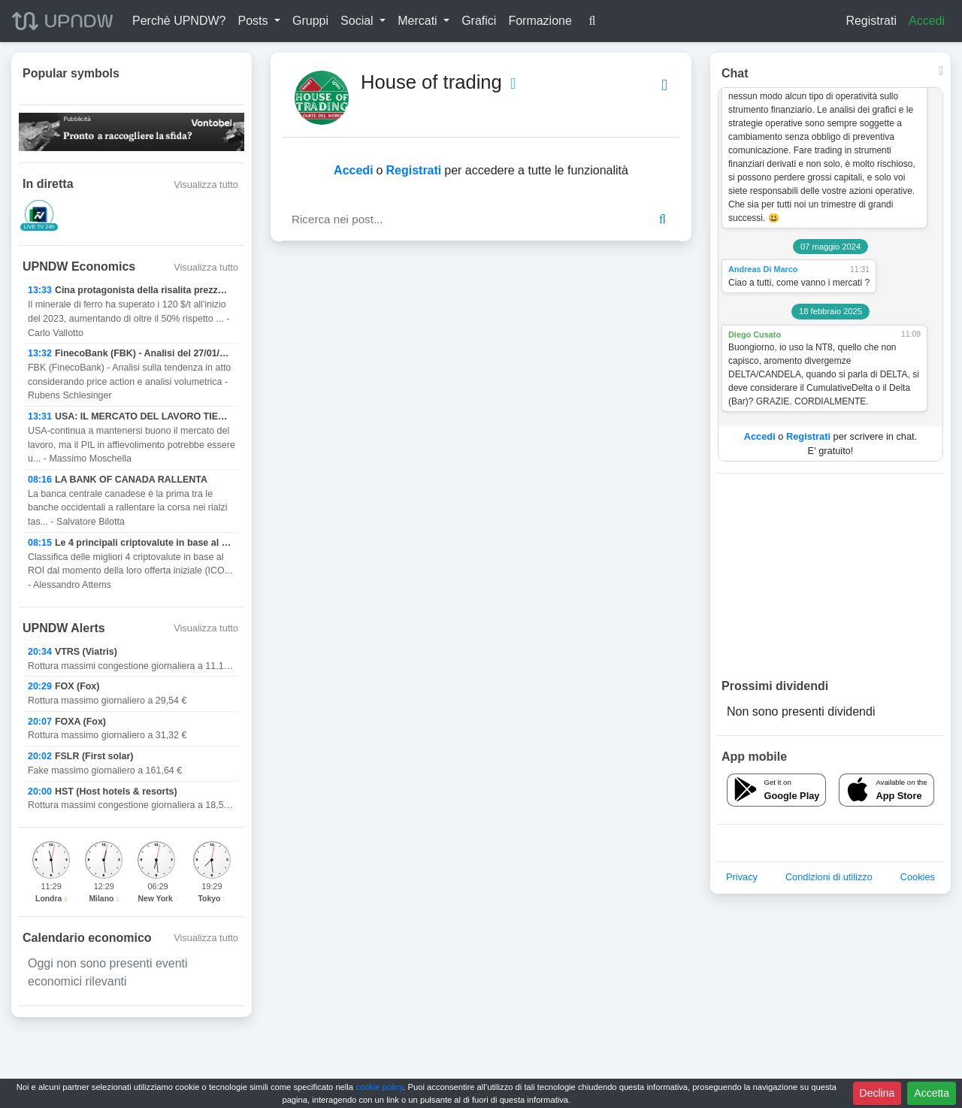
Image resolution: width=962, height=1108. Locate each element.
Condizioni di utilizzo (829, 876)
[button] (258, 21)
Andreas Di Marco (762, 269)
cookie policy (379, 1086)
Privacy (742, 876)
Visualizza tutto (206, 184)
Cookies (917, 876)
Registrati (871, 20)
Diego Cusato (754, 334)
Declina (877, 1093)
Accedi (927, 20)
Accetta (931, 1093)
